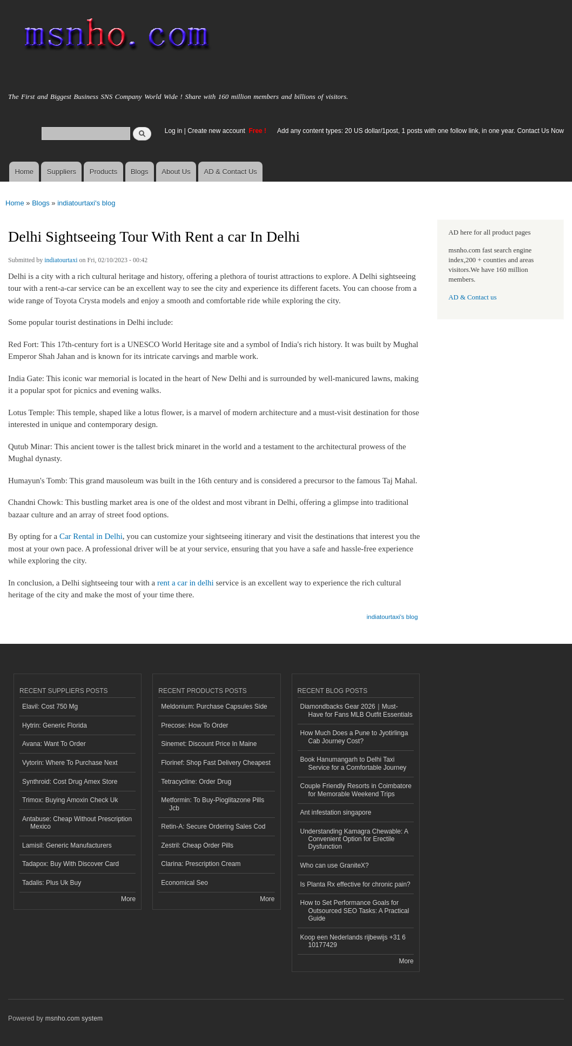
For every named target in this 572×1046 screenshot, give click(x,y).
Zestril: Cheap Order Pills (197, 845)
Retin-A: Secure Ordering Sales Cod (213, 826)
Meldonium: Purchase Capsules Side (214, 706)
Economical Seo (184, 883)
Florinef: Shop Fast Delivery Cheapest (216, 763)
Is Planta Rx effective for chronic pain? (355, 884)
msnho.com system (74, 1018)
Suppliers (61, 172)
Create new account (217, 131)
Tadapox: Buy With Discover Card (70, 864)
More (128, 899)
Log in (174, 131)
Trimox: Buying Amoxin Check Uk (70, 800)
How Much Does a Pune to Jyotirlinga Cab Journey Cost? (354, 736)
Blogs (140, 172)
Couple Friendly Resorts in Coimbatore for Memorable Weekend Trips (356, 789)
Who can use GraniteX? (334, 865)
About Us (175, 172)
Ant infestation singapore (336, 812)
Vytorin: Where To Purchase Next (70, 763)
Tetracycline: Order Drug (196, 781)
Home (24, 172)
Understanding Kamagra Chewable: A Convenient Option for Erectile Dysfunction (354, 839)
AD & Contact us (472, 297)
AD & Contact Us (230, 172)
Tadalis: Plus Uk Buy (51, 883)
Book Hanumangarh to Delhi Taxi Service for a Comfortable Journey (353, 763)
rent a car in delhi (185, 582)
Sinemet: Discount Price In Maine (209, 744)
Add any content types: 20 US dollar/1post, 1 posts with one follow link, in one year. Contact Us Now (420, 131)
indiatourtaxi (60, 260)
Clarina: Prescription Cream (200, 864)
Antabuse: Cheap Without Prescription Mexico (77, 822)
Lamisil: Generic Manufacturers (67, 845)
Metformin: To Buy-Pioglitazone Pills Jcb (212, 803)
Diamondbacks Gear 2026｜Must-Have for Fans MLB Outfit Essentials (356, 710)
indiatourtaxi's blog (86, 203)
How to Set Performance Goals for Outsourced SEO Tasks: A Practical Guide (354, 910)
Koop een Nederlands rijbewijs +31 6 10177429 (353, 941)
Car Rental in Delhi (91, 536)
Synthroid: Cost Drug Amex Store (70, 781)
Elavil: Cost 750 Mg (50, 706)
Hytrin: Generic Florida (54, 725)
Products (103, 172)
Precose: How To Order (194, 725)
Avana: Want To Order (54, 744)
